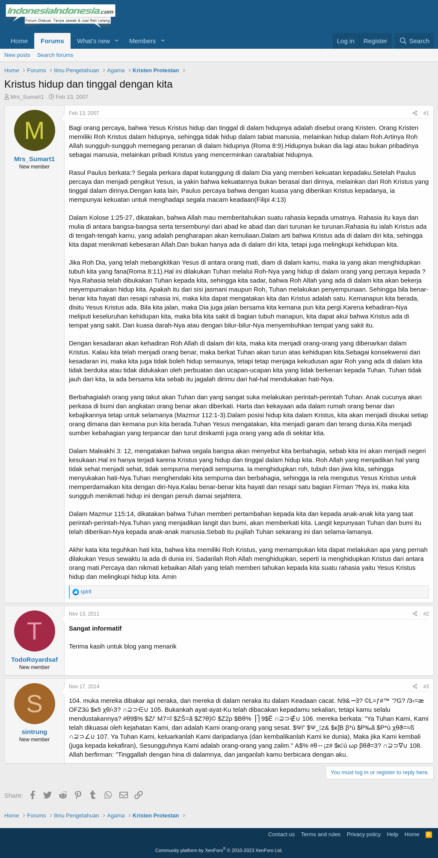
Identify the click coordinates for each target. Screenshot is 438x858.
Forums (52, 40)
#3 (426, 687)
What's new (93, 40)
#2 (426, 614)
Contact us (281, 834)
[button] (117, 41)
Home (19, 40)
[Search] (414, 41)
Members (142, 40)
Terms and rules (320, 834)
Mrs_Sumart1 (27, 97)
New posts (17, 55)
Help (393, 834)
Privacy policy (364, 834)
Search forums (55, 55)
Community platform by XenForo (219, 850)
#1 (426, 113)
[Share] (415, 113)
